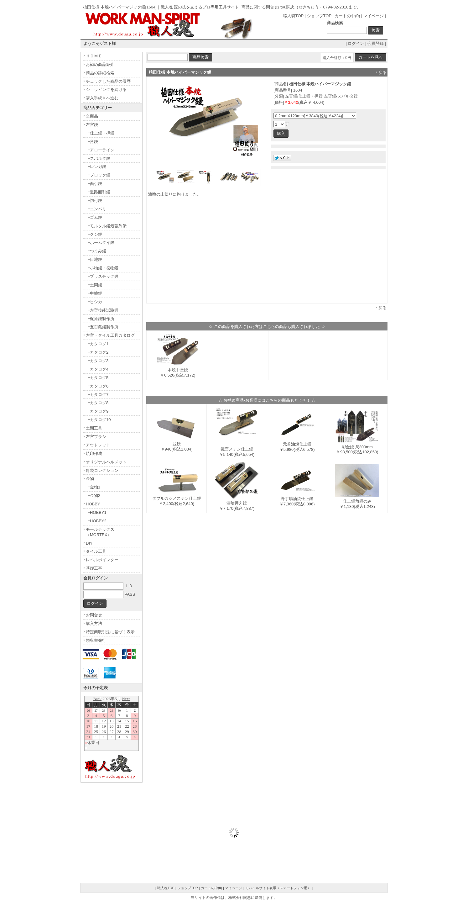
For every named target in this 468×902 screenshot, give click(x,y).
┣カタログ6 (97, 386)
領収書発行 (96, 640)
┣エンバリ (96, 209)
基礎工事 (94, 568)
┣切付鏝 (94, 200)
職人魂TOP (293, 15)
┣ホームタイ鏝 (100, 242)
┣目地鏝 (94, 259)
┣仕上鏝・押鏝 (100, 133)
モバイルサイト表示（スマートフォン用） (278, 888)
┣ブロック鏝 (98, 175)
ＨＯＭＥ (94, 56)
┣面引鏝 (94, 183)
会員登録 (375, 43)
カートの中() (347, 15)
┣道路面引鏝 (98, 192)
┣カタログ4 (97, 369)
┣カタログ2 (97, 352)
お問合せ (94, 615)
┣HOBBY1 (96, 512)
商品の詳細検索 (100, 73)
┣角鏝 (92, 141)
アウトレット (98, 445)
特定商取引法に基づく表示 (110, 632)
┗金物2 (93, 495)
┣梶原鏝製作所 (100, 318)
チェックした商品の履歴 (108, 81)
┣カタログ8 (97, 402)
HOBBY (93, 504)
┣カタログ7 (97, 394)
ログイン (356, 43)
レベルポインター (102, 559)
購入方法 (94, 623)
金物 (90, 478)
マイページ (373, 15)
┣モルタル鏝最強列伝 (106, 226)
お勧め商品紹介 (100, 64)
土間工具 (94, 428)
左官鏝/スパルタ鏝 (341, 96)
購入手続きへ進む (102, 98)
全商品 (92, 116)
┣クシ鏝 (94, 234)
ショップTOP (319, 15)
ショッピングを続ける (106, 89)
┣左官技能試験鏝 (102, 310)
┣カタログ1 (97, 343)
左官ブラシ (96, 436)
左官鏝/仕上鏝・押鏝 (304, 96)
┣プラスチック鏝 (102, 276)
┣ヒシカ (94, 301)
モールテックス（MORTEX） (100, 532)
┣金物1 (93, 487)
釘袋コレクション (102, 470)
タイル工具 (96, 551)
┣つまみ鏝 (96, 251)
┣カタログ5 (97, 377)
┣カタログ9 (97, 411)
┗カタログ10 (98, 419)
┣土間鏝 (94, 284)
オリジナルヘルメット (106, 462)
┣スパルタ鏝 (98, 158)
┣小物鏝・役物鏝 (102, 268)
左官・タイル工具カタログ (110, 335)
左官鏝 (92, 124)
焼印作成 (94, 453)
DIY (89, 543)
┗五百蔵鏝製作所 (102, 326)
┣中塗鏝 (94, 293)
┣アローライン (100, 150)
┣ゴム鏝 (94, 217)
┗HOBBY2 (96, 521)
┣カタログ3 (97, 360)
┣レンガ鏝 (96, 166)
